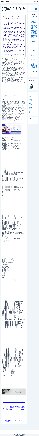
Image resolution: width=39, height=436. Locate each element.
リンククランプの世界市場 (6, 421)
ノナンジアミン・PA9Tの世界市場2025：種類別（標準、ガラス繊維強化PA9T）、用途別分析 (14, 406)
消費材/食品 (31, 112)
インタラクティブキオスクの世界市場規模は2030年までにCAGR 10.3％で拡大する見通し (13, 397)
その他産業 (30, 108)
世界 (29, 109)
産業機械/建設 (31, 117)
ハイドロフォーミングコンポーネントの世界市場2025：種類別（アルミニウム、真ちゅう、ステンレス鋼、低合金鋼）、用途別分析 (34, 33)
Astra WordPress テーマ (27, 432)
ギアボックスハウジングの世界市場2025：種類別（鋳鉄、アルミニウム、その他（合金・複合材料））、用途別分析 (33, 47)
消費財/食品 (31, 113)
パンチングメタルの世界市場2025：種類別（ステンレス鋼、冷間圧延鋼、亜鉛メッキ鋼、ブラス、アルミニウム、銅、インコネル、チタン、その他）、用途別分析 (34, 20)
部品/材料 (30, 121)
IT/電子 (30, 104)
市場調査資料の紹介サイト (7, 1)
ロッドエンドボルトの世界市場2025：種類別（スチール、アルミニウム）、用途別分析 (34, 64)
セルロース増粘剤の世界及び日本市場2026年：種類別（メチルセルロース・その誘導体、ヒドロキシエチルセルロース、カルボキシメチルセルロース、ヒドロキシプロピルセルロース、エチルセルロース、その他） (14, 413)
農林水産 (30, 120)
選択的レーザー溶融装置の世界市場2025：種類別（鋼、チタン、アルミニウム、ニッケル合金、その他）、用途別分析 (34, 40)
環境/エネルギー (31, 116)
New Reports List (35, 1)
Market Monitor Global (32, 105)
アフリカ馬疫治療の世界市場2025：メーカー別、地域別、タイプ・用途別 (11, 420)
